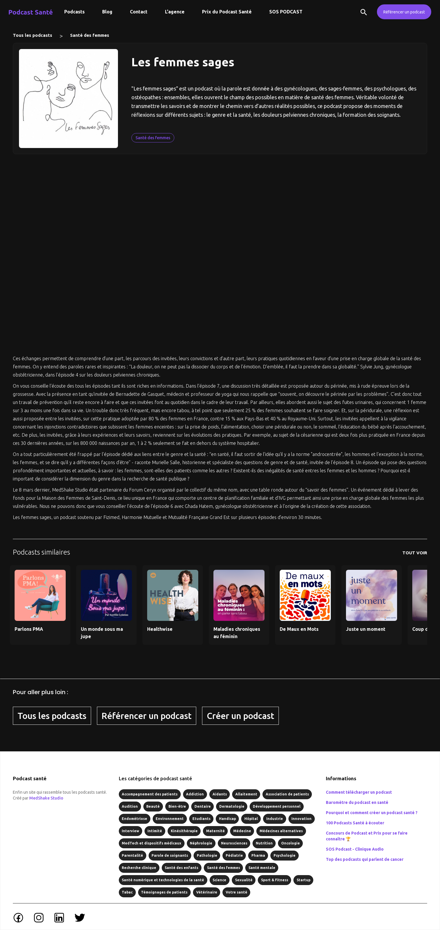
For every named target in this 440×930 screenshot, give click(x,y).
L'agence (175, 11)
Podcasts (74, 11)
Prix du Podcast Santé (227, 11)
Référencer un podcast (404, 12)
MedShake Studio (46, 798)
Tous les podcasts (32, 35)
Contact (138, 11)
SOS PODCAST (285, 11)
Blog (107, 11)
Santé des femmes (89, 35)
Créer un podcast (240, 716)
